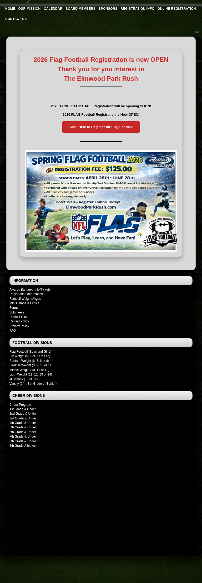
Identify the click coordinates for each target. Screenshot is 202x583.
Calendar (53, 9)
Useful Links (18, 317)
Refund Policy (19, 321)
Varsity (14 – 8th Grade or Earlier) (33, 384)
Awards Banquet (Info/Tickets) (30, 289)
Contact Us (16, 19)
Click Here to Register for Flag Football (101, 127)
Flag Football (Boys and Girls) (30, 351)
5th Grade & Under (22, 427)
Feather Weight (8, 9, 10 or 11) (31, 365)
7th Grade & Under (22, 436)
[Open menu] (197, 32)
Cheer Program (20, 405)
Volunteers (16, 312)
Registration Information (26, 294)
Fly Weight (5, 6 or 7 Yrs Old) (29, 356)
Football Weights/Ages (25, 299)
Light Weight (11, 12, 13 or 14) (30, 374)
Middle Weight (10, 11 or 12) (29, 370)
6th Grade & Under (22, 432)
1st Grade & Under (22, 409)
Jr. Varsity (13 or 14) (23, 379)
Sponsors (108, 9)
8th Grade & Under (22, 441)
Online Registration (177, 9)
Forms (13, 308)
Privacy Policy (19, 326)
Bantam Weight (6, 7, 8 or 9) (29, 361)
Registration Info (137, 9)
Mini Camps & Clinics (24, 303)
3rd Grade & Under (22, 418)
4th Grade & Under (22, 423)
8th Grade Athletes (22, 446)
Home (10, 9)
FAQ (12, 330)
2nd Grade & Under (23, 413)
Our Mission (29, 9)
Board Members (80, 9)
